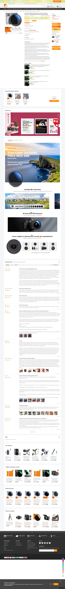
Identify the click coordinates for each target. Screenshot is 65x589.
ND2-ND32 (37, 31)
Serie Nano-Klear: (30, 30)
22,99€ (57, 42)
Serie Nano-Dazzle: (27, 24)
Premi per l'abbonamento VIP (8, 550)
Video (5, 547)
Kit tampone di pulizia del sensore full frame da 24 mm (36, 479)
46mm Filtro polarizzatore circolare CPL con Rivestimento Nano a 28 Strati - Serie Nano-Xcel (39, 76)
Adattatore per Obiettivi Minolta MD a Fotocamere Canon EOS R (18, 523)
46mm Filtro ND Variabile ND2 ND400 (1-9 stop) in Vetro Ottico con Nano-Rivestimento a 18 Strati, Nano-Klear (45, 501)
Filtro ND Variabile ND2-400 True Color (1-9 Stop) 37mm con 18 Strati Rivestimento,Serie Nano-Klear (37, 501)
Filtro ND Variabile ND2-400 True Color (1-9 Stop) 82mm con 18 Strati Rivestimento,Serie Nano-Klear (28, 501)
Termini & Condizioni (30, 542)
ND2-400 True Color (31, 31)
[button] (6, 199)
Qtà (52, 21)
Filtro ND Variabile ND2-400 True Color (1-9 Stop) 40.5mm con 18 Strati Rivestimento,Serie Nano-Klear (9, 501)
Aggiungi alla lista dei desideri (56, 46)
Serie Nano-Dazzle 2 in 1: (28, 28)
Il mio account (18, 542)
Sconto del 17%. (27, 22)
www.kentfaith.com (30, 546)
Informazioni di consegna (31, 545)
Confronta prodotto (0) (57, 3)
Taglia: (27, 37)
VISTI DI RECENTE (50, 3)
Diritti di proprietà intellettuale (32, 547)
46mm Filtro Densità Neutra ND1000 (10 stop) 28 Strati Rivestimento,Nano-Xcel (38, 82)
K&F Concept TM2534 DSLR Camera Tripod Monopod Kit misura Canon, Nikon (9, 523)
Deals (60, 8)
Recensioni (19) (16, 140)
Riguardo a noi (6, 542)
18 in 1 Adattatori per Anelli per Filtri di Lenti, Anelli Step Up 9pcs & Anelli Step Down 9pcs (57, 37)
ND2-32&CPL (27, 35)
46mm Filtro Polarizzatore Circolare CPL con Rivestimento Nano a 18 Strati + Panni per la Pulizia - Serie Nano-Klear (26, 101)
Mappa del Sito (6, 545)
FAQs (21, 140)
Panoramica (10, 140)
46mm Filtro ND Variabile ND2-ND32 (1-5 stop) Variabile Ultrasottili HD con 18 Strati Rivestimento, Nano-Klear (55, 501)
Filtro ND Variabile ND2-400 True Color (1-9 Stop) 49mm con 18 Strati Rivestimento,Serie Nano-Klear (18, 501)
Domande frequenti (19, 545)
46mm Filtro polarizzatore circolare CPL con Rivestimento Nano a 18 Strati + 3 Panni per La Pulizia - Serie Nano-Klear (18, 101)
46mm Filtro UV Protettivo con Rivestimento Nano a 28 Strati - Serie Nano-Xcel (40, 71)
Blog (4, 546)
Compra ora (56, 26)
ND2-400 (26, 31)
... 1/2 (32, 431)
